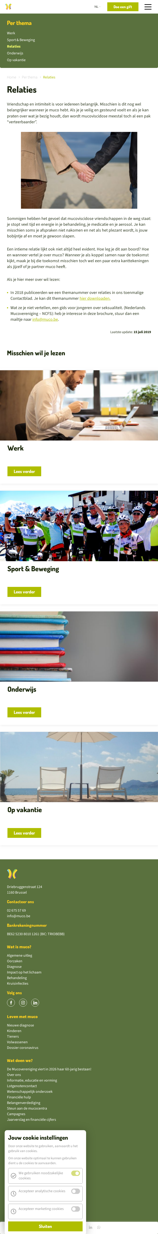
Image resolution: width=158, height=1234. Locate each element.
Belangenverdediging (23, 1102)
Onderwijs (15, 53)
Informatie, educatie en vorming (32, 1080)
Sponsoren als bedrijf (24, 1169)
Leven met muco (22, 1017)
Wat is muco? (19, 947)
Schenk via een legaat (23, 1152)
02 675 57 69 (16, 910)
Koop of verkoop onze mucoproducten (37, 1174)
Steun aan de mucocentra (27, 1108)
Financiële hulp (19, 1097)
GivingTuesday (18, 1191)
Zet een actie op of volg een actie (32, 1157)
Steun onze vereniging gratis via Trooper (38, 1202)
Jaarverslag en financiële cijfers (31, 1119)
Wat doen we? (20, 1061)
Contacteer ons (20, 901)
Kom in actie (18, 1132)
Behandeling (17, 977)
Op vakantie (16, 60)
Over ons (14, 1074)
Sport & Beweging (21, 39)
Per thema (19, 22)
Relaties (13, 46)
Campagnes (16, 1114)
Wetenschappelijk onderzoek (30, 1091)
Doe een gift (16, 1141)
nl (96, 6)
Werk (11, 33)
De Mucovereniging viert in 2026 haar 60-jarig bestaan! (49, 1069)
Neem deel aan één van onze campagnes (38, 1163)
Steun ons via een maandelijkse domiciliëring (42, 1146)
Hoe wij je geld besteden (26, 1185)
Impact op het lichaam (24, 972)
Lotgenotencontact (22, 1086)
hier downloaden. (95, 298)
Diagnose (14, 966)
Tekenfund (15, 1197)
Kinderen (14, 1030)
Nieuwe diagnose (20, 1025)
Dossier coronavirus (22, 1047)
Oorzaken (14, 961)
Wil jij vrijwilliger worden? (27, 1180)
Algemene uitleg (19, 955)
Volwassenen (17, 1042)
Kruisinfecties (17, 983)
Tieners (13, 1036)
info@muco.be (45, 319)
